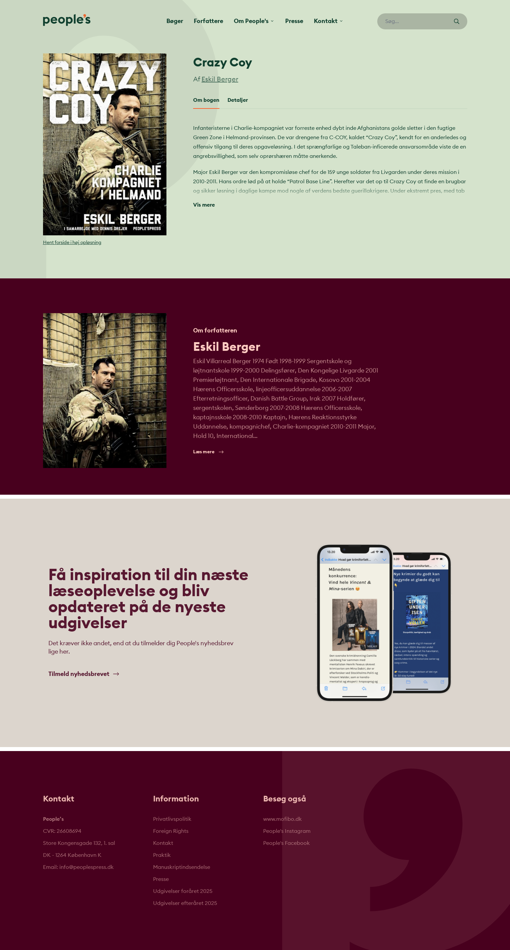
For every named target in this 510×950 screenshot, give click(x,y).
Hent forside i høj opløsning (72, 242)
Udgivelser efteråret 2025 (185, 903)
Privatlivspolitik (172, 819)
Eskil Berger (219, 79)
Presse (294, 21)
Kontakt (163, 843)
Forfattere (208, 21)
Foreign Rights (170, 831)
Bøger (174, 21)
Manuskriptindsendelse (181, 867)
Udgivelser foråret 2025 (182, 891)
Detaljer (237, 100)
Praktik (162, 855)
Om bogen (206, 100)
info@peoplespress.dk (86, 867)
